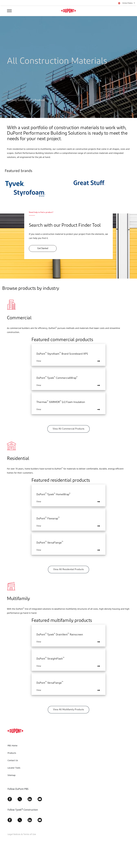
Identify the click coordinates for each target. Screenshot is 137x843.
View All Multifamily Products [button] (68, 710)
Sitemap (12, 775)
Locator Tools (14, 767)
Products (12, 753)
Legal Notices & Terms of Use (22, 834)
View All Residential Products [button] (68, 569)
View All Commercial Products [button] (68, 429)
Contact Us (13, 760)
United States (128, 3)
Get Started (42, 248)
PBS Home (12, 745)
